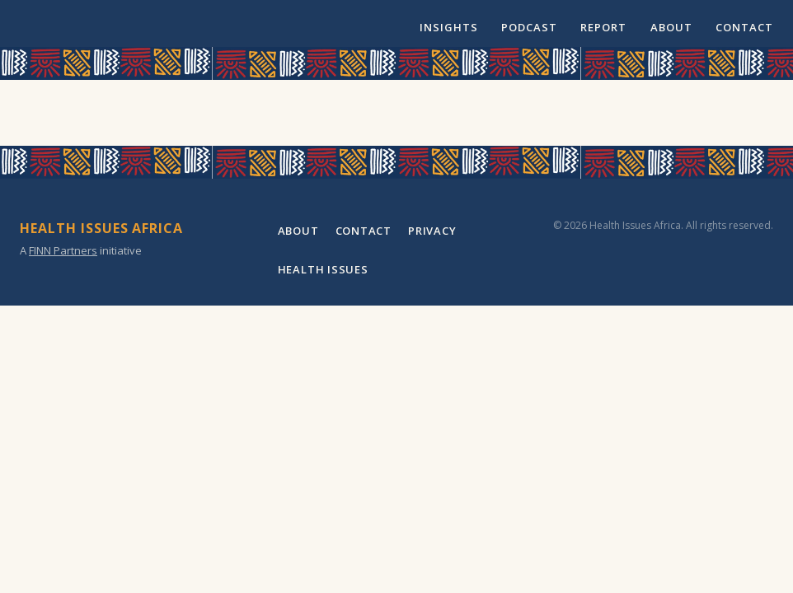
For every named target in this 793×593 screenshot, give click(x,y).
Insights (449, 27)
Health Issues (323, 269)
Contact (744, 27)
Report (603, 27)
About (671, 27)
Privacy (432, 230)
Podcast (529, 27)
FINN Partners (63, 250)
